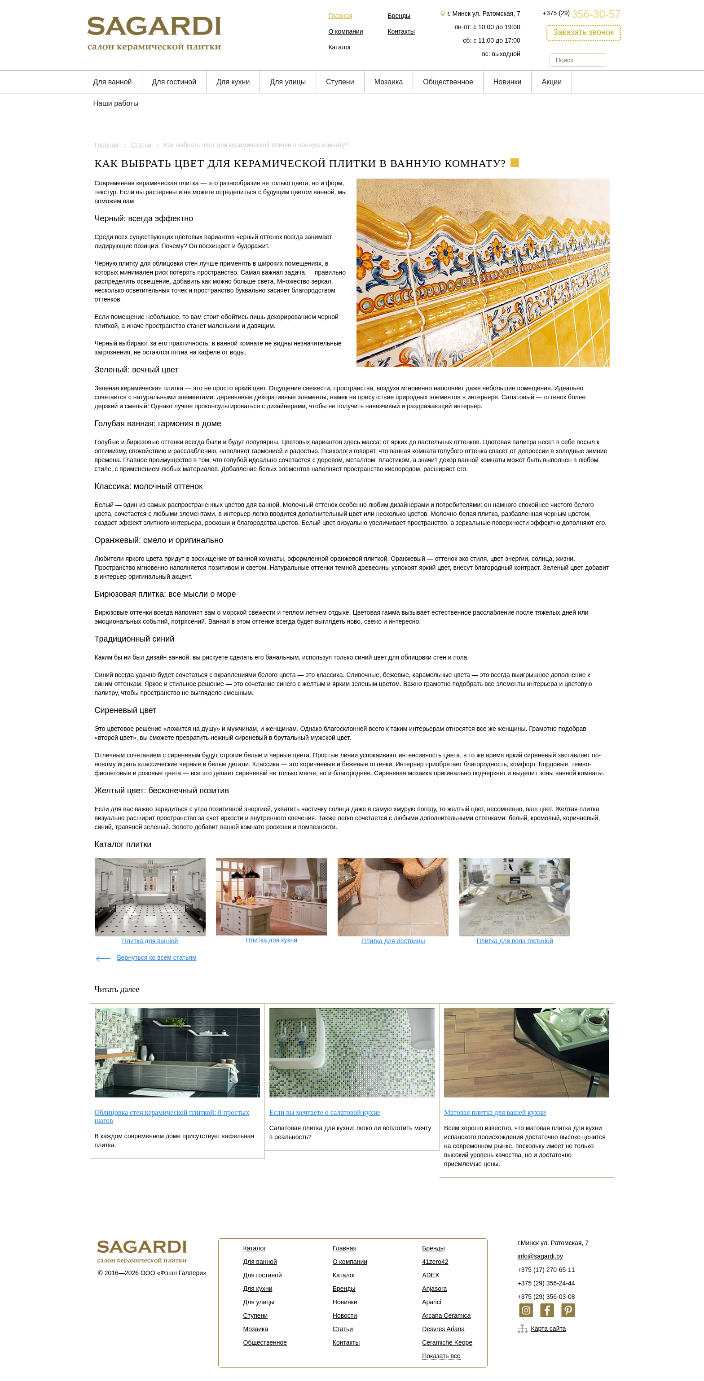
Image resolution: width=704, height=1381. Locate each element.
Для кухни (233, 82)
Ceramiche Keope (447, 1342)
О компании (345, 31)
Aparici (431, 1302)
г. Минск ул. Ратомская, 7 (483, 13)
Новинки (507, 82)
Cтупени (340, 82)
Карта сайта (548, 1328)
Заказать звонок (583, 32)
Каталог (339, 47)
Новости (345, 1315)
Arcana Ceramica (446, 1315)
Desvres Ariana (443, 1329)
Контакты (400, 31)
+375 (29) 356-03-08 (546, 1296)
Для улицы (288, 82)
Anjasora (434, 1288)
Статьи (142, 145)
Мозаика (388, 82)
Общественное (448, 82)
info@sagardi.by (540, 1256)
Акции (551, 82)
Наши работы (116, 103)
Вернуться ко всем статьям (157, 957)
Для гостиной (174, 82)
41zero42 (435, 1261)
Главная (340, 15)
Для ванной (112, 82)
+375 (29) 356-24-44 (546, 1283)
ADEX (430, 1275)
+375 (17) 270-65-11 (546, 1269)
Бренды (398, 15)
